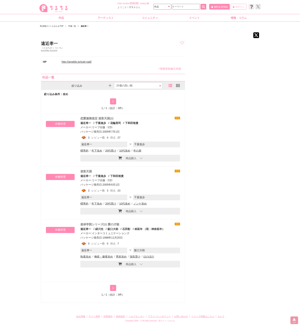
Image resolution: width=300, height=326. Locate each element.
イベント (194, 17)
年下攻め (96, 150)
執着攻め (85, 256)
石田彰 (126, 229)
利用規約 (108, 316)
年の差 (137, 150)
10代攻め (124, 150)
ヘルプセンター (137, 316)
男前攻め (121, 256)
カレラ (221, 316)
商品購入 (127, 158)
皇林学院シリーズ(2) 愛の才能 (99, 224)
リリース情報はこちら (202, 316)
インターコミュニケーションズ (110, 233)
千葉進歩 (100, 123)
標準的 (84, 150)
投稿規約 (120, 316)
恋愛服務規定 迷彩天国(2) (96, 118)
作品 (61, 17)
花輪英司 (115, 123)
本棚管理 (60, 123)
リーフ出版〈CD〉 (103, 127)
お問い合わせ (181, 316)
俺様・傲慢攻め (103, 256)
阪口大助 (113, 229)
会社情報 (80, 316)
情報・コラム (239, 17)
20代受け (110, 150)
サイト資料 (94, 316)
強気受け (135, 256)
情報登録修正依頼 (169, 68)
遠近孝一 (85, 123)
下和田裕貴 (131, 123)
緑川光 (99, 229)
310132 (134, 3)
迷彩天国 (86, 171)
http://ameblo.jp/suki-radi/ (76, 61)
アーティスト (106, 17)
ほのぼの (148, 256)
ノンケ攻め (140, 203)
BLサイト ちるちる (167, 321)
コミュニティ (150, 17)
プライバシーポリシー (159, 316)
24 (148, 3)
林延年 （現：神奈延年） (150, 229)
